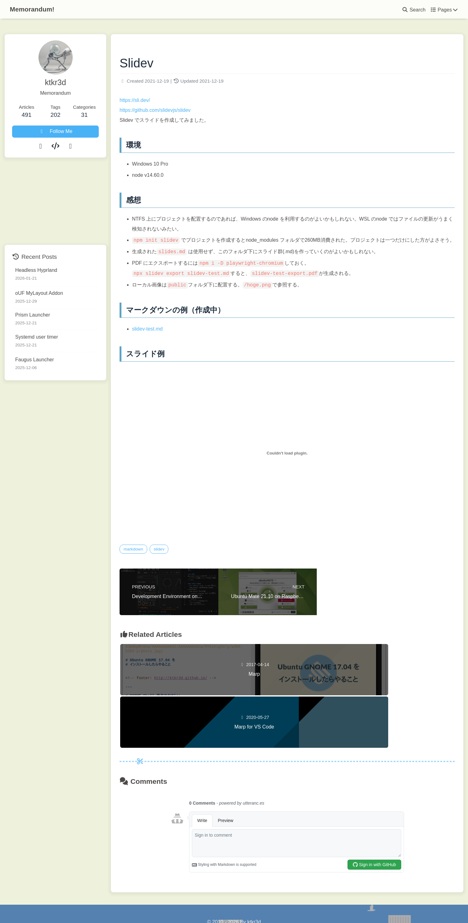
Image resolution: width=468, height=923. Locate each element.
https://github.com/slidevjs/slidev (171, 112)
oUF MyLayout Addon (39, 293)
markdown (150, 561)
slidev (175, 561)
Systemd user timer (36, 337)
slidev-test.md (164, 340)
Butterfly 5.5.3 (269, 905)
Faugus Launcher (34, 359)
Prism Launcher (32, 315)
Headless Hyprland (36, 270)
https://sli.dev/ (151, 102)
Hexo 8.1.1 (221, 905)
